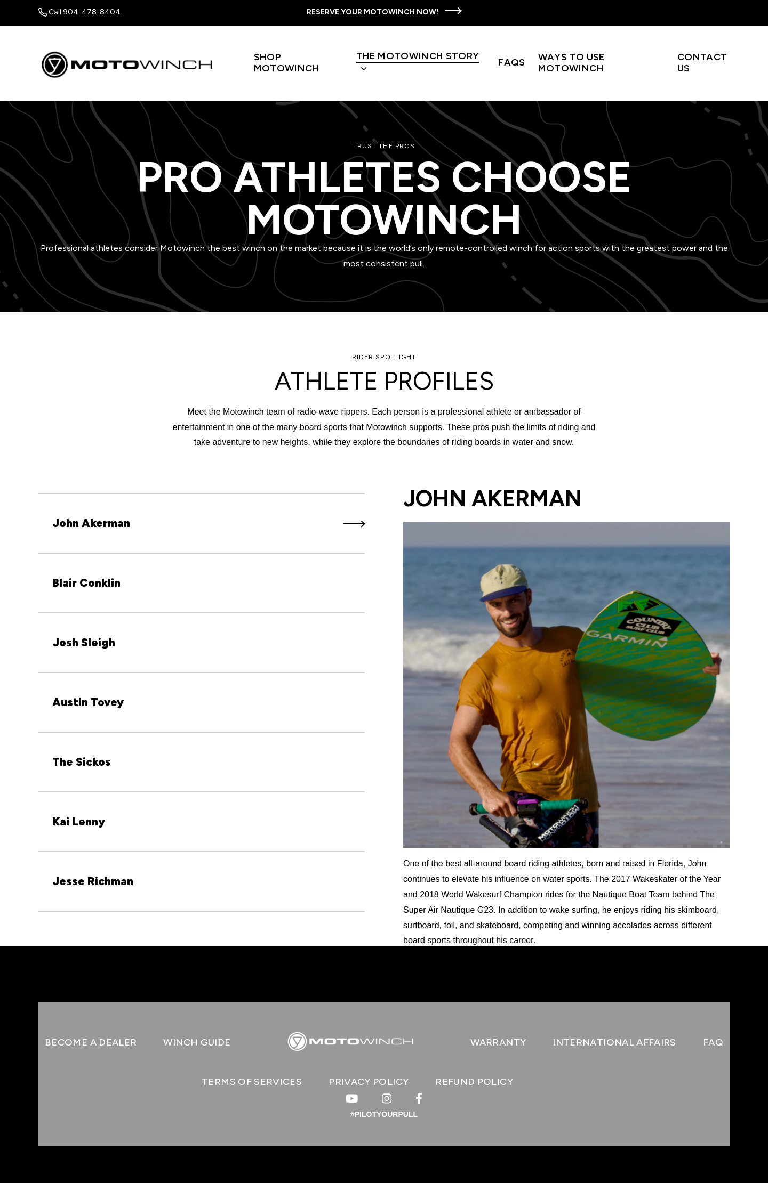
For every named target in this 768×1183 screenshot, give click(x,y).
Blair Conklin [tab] (208, 582)
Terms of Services (252, 1082)
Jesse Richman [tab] (208, 881)
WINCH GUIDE (196, 1042)
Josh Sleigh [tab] (208, 642)
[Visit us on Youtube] (352, 1098)
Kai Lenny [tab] (208, 821)
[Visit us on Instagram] (386, 1098)
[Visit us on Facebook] (418, 1098)
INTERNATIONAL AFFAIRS (614, 1042)
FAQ (713, 1042)
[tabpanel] (566, 716)
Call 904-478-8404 (79, 12)
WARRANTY (498, 1042)
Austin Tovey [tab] (208, 702)
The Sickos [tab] (208, 761)
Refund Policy (474, 1082)
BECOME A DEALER (91, 1042)
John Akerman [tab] (208, 523)
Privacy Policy (369, 1082)
